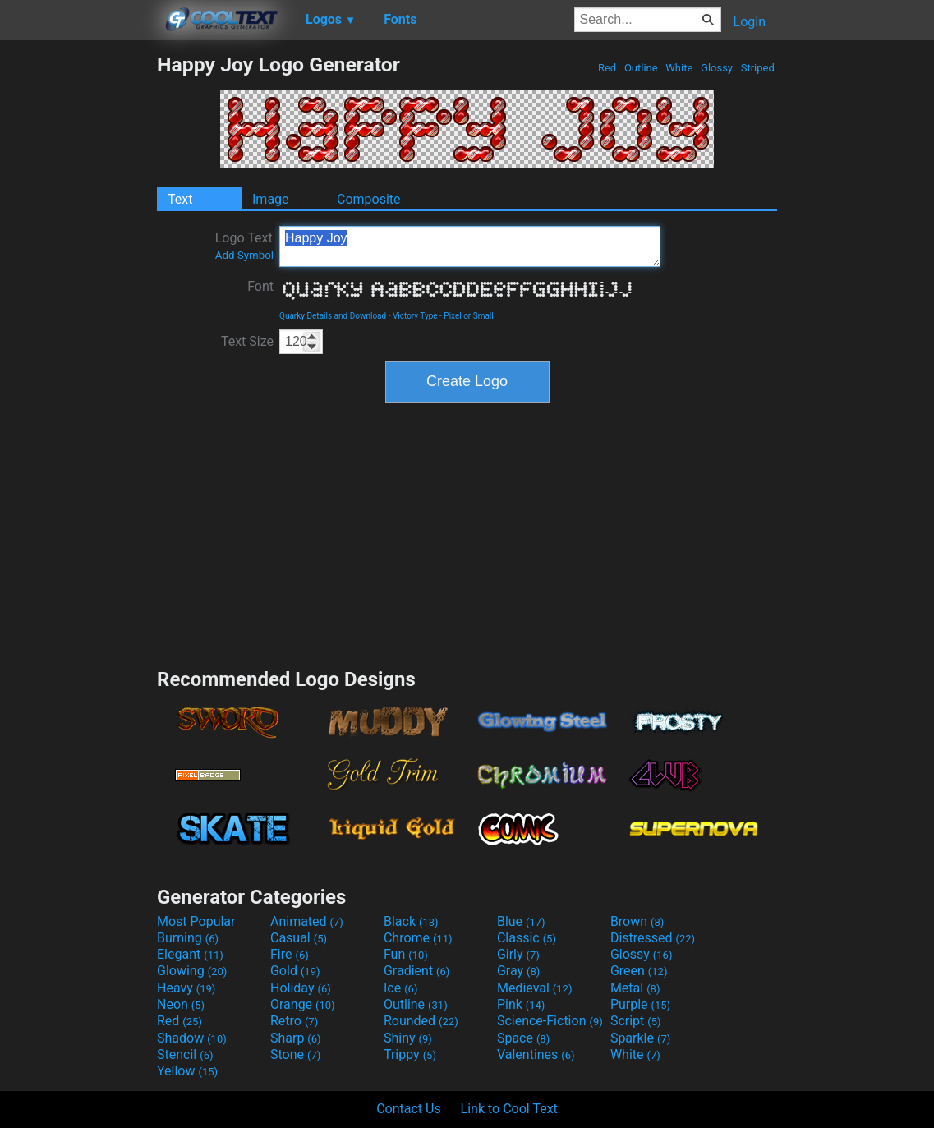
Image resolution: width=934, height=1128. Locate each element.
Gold (295, 970)
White (679, 68)
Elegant (190, 954)
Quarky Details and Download (332, 315)
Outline (641, 68)
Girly (518, 954)
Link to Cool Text (509, 1108)
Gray (518, 970)
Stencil (185, 1054)
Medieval (535, 988)
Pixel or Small (468, 315)
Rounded (421, 1021)
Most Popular (196, 921)
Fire (289, 954)
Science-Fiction (550, 1021)
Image (270, 199)
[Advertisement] (78, 299)
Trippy (410, 1054)
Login (750, 22)
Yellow (187, 1071)
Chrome (418, 938)
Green (639, 970)
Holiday (300, 988)
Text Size (247, 341)
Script (635, 1021)
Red (607, 68)
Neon (181, 1004)
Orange (302, 1004)
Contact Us (408, 1108)
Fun (406, 954)
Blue (521, 921)
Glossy (716, 68)
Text (180, 199)
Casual (298, 938)
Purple (640, 1004)
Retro (294, 1021)
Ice (400, 988)
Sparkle (640, 1038)
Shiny (408, 1038)
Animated (306, 921)
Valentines (536, 1054)
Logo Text (244, 245)
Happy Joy (469, 246)
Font (260, 286)
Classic (526, 938)
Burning (188, 938)
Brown (637, 921)
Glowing (192, 970)
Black (411, 921)
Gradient (416, 970)
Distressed (652, 938)
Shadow (192, 1038)
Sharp (295, 1038)
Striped (757, 68)
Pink (521, 1004)
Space (523, 1038)
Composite (369, 199)
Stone (295, 1054)
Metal (635, 988)
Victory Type (415, 315)
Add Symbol (244, 255)
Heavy (186, 988)
